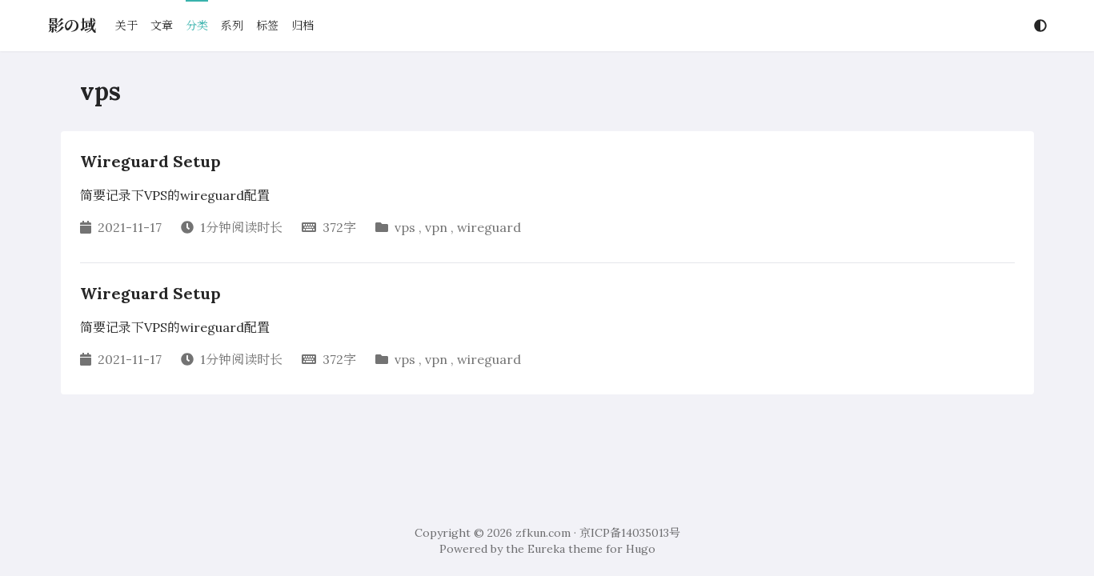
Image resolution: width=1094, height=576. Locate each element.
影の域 (72, 25)
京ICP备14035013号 (629, 533)
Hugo (640, 549)
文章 (161, 25)
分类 (197, 25)
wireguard (489, 227)
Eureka (546, 549)
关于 (126, 25)
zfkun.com (543, 533)
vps (405, 227)
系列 (232, 25)
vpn (436, 227)
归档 (302, 25)
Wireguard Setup (150, 161)
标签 (267, 25)
